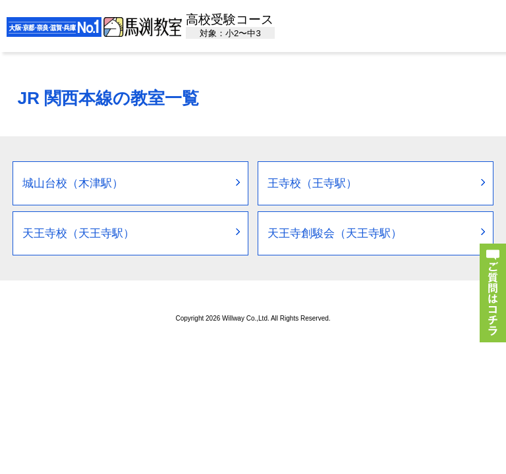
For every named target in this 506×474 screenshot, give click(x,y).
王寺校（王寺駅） (312, 183)
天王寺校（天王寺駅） (78, 233)
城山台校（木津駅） (72, 183)
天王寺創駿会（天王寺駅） (334, 233)
